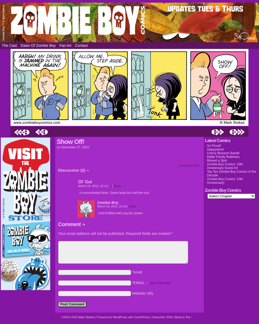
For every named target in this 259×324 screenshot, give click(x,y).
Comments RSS (189, 165)
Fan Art (65, 45)
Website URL (143, 293)
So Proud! (214, 146)
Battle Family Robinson (223, 157)
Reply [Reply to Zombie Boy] (132, 206)
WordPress (120, 317)
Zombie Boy (129, 22)
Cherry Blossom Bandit (223, 153)
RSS (169, 317)
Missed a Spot (217, 160)
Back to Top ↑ (183, 317)
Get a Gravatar (160, 283)
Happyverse (215, 149)
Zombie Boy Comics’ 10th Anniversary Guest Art (225, 166)
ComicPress (142, 317)
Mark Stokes (86, 317)
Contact (81, 45)
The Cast (9, 45)
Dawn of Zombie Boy (38, 45)
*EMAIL (151, 283)
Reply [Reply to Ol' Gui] (117, 186)
